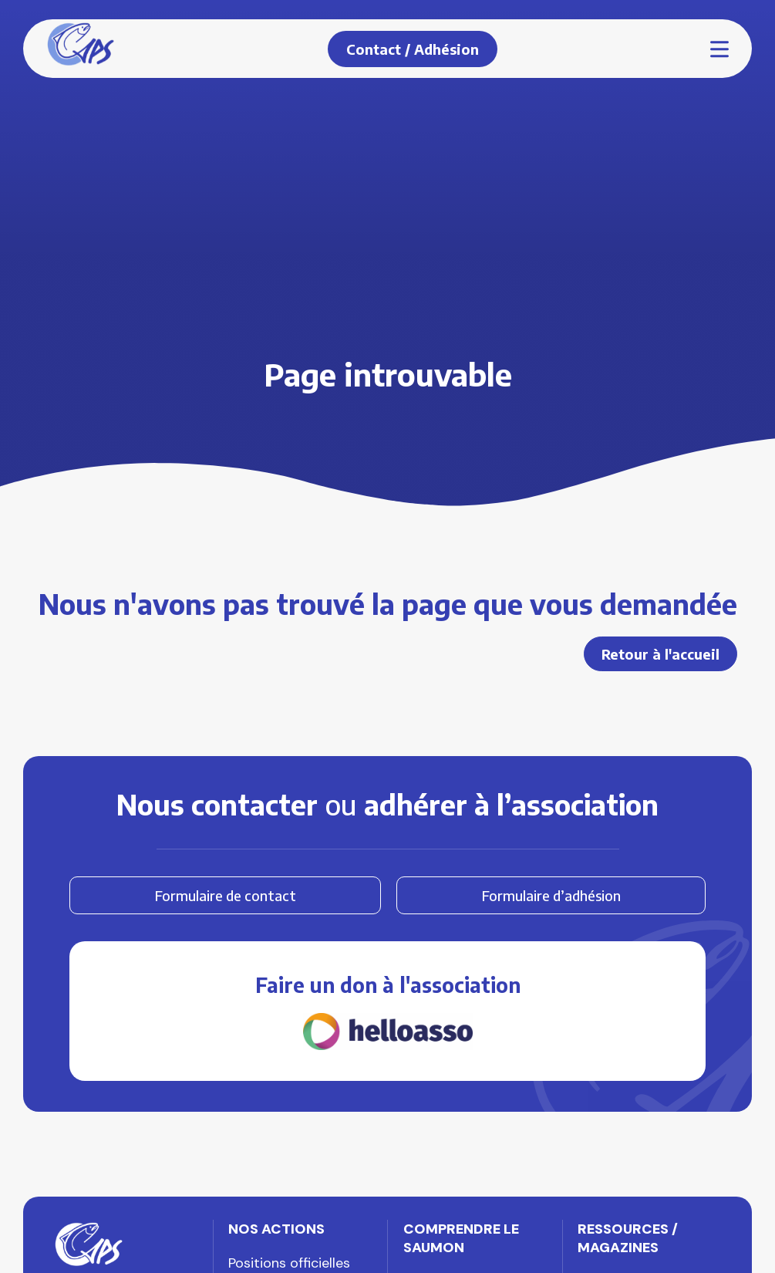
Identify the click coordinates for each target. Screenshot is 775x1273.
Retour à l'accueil (660, 654)
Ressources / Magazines (628, 1238)
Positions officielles (289, 1263)
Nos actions (276, 1229)
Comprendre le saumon (461, 1238)
